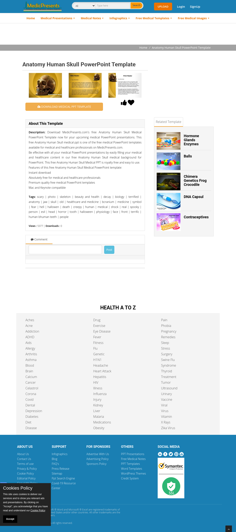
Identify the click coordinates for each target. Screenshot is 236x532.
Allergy (30, 348)
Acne (29, 325)
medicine (123, 202)
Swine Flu (168, 360)
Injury (97, 399)
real (124, 207)
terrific (135, 212)
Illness (97, 388)
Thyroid (166, 371)
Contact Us (24, 459)
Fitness (98, 342)
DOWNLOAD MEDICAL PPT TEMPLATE (64, 107)
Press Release (60, 469)
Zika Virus (168, 428)
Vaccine (166, 399)
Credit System (130, 478)
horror (62, 212)
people (64, 217)
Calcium (31, 377)
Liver (96, 411)
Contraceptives (196, 217)
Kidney (98, 405)
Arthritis (31, 354)
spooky (134, 207)
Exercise (99, 325)
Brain (29, 371)
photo (52, 197)
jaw (45, 202)
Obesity (98, 428)
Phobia (166, 325)
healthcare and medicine (83, 202)
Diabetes (31, 416)
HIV (95, 382)
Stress (165, 348)
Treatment (168, 377)
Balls (188, 156)
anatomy (34, 202)
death (66, 207)
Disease (31, 428)
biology (119, 197)
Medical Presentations (56, 18)
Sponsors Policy (96, 464)
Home (30, 18)
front (124, 212)
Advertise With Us (97, 454)
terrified (134, 197)
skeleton (65, 197)
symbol (137, 202)
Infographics (118, 18)
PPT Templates (130, 464)
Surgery (166, 354)
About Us (23, 454)
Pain (164, 320)
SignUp (195, 6)
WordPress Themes (133, 473)
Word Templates (131, 469)
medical (103, 207)
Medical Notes (91, 18)
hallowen (53, 207)
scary (40, 197)
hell (42, 207)
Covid (29, 399)
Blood (29, 365)
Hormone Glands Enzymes (191, 140)
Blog (54, 459)
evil (43, 212)
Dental (30, 405)
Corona (30, 394)
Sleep (165, 342)
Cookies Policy (17, 488)
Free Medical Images (192, 18)
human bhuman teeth (43, 217)
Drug (96, 320)
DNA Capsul (193, 197)
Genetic (98, 354)
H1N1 (97, 360)
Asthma (30, 360)
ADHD (29, 337)
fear (33, 207)
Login (181, 6)
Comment (39, 239)
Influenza (99, 394)
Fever (97, 337)
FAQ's (55, 464)
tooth (73, 212)
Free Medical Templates (152, 18)
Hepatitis (99, 377)
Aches (29, 320)
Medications (102, 422)
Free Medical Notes (133, 459)
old (62, 202)
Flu (95, 348)
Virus (164, 411)
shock (114, 207)
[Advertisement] (118, 34)
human (89, 207)
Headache (100, 365)
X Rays (165, 422)
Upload (163, 6)
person (33, 212)
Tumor (166, 382)
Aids (28, 342)
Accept (10, 519)
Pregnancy (168, 331)
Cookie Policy (25, 473)
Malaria (98, 416)
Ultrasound (169, 388)
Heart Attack (102, 371)
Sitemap (57, 473)
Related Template (168, 122)
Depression (33, 411)
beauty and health (87, 197)
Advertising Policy (97, 459)
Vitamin (166, 416)
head (51, 212)
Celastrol (31, 388)
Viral (164, 405)
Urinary (166, 394)
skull (53, 202)
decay (107, 197)
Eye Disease (101, 331)
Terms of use (25, 464)
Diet (28, 422)
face (115, 212)
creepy (77, 207)
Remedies (168, 337)
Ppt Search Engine (63, 478)
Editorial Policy (26, 478)
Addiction (32, 331)
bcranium (108, 202)
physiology (103, 212)
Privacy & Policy (27, 469)
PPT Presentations (132, 454)
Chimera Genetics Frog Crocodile (195, 180)
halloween (86, 212)
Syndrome (168, 365)
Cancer (30, 382)
